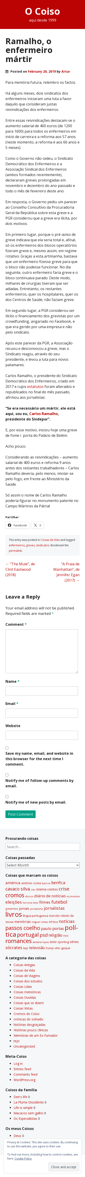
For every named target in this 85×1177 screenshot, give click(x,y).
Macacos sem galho (28, 1113)
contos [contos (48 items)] (52, 889)
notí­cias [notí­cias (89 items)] (67, 921)
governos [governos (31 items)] (11, 908)
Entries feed (22, 1069)
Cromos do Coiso (26, 1014)
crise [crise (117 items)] (64, 889)
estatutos (35, 386)
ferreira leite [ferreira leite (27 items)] (30, 902)
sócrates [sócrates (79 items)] (13, 947)
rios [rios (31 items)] (65, 935)
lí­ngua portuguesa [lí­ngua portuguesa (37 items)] (35, 916)
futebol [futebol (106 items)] (59, 902)
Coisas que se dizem (29, 1003)
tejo (16, 1041)
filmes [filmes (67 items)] (44, 902)
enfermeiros (17, 545)
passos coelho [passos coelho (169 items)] (22, 927)
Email (11, 703)
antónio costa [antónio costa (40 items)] (31, 883)
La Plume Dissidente (29, 1102)
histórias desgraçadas (30, 1024)
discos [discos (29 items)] (29, 896)
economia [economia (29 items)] (73, 896)
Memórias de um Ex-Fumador (36, 1035)
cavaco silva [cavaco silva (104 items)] (17, 889)
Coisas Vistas (23, 1008)
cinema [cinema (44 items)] (41, 889)
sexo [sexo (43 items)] (53, 942)
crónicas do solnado (28, 1019)
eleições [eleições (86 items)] (13, 902)
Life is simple (23, 1107)
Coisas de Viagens (27, 976)
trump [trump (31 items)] (50, 948)
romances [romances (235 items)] (18, 941)
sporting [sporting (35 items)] (63, 942)
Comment (16, 624)
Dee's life (20, 1097)
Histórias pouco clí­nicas (31, 1030)
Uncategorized (24, 1046)
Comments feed (25, 1074)
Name (12, 681)
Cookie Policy (23, 1158)
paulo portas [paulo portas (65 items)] (52, 928)
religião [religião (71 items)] (55, 935)
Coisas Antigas (24, 965)
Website (12, 725)
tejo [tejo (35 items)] (25, 948)
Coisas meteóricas (27, 992)
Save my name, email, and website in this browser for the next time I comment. (39, 759)
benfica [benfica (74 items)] (58, 882)
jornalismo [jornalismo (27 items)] (36, 908)
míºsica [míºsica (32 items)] (53, 922)
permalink (15, 551)
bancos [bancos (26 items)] (46, 883)
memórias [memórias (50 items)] (22, 921)
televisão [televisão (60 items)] (37, 947)
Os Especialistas (25, 1118)
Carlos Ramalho (43, 413)
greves (30, 545)
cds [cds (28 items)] (33, 889)
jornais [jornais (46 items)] (24, 908)
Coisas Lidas (23, 986)
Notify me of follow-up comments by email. (39, 783)
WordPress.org (24, 1080)
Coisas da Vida (50, 540)
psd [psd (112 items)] (44, 935)
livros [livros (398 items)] (13, 914)
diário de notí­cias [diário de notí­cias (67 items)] (50, 895)
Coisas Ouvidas (25, 997)
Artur (65, 71)
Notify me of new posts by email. (35, 802)
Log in (18, 1063)
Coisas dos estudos (28, 981)
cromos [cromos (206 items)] (14, 895)
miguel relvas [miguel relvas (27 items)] (40, 922)
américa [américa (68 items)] (12, 882)
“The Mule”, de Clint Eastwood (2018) (20, 569)
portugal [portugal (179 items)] (28, 934)
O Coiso (42, 11)
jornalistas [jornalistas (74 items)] (54, 908)
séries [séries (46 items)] (74, 942)
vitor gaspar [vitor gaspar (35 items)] (62, 948)
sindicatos (42, 545)
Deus (17, 1136)
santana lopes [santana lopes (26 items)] (41, 942)
